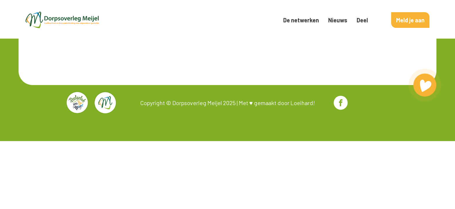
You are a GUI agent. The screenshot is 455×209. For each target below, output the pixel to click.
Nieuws (337, 20)
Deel (362, 20)
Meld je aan (410, 20)
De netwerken (301, 20)
